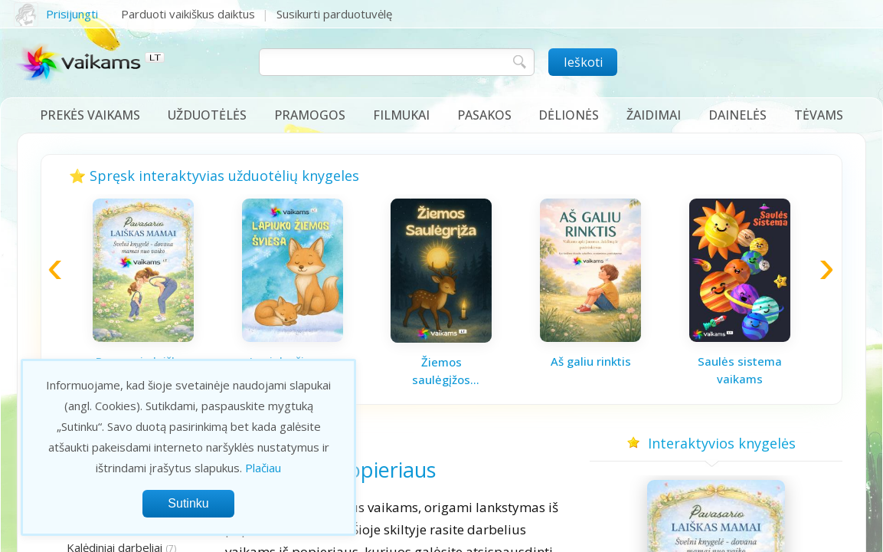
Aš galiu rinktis (591, 361)
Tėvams (818, 115)
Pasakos (484, 115)
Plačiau (263, 467)
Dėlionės (568, 115)
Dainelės (737, 115)
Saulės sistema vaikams (740, 369)
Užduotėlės (207, 115)
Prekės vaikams (90, 115)
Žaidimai (653, 115)
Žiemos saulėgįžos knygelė (441, 371)
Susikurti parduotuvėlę (334, 13)
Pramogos (309, 115)
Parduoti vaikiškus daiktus (188, 13)
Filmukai (401, 115)
